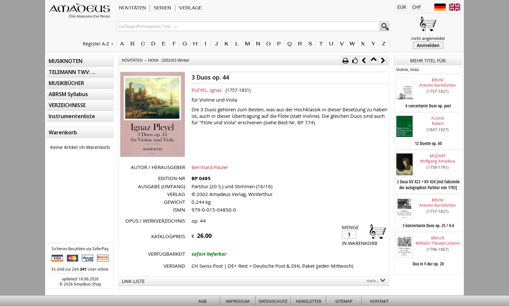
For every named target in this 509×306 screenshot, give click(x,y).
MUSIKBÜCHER (66, 83)
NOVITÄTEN (132, 8)
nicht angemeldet (428, 38)
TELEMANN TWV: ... (72, 72)
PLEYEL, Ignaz (207, 90)
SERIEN (162, 8)
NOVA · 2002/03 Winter (169, 60)
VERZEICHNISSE (67, 105)
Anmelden (428, 45)
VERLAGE (190, 8)
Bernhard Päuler (210, 167)
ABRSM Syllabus (68, 94)
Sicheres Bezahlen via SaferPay (80, 248)
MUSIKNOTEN (65, 61)
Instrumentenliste (72, 116)
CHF (416, 7)
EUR (401, 7)
